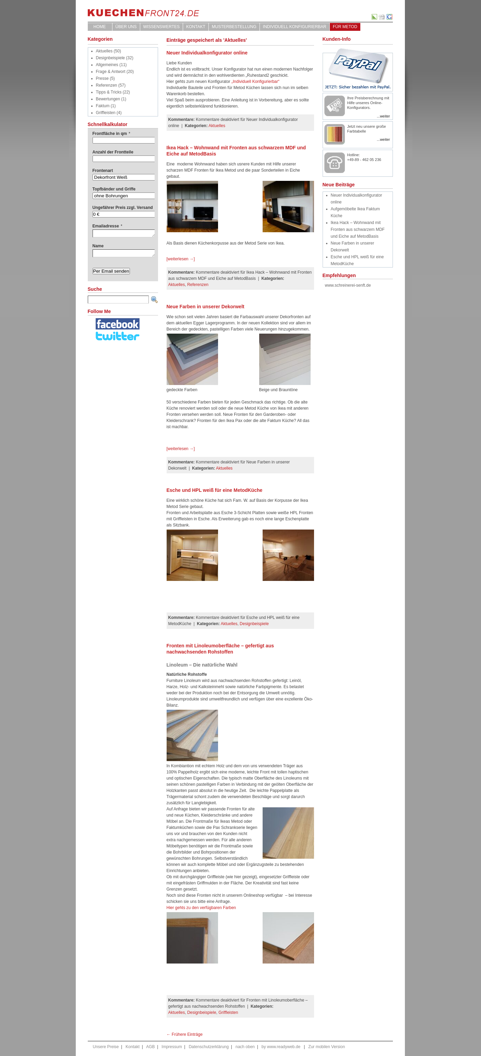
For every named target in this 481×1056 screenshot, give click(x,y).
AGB (150, 1046)
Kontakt (195, 26)
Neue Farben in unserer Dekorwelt (205, 306)
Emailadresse (107, 226)
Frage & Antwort (110, 71)
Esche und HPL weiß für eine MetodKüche (215, 490)
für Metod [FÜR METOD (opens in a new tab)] (345, 26)
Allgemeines (107, 64)
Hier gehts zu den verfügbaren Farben (201, 907)
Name (98, 246)
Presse (102, 78)
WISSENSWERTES (161, 26)
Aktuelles (104, 51)
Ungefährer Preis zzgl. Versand (123, 207)
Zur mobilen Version (326, 1046)
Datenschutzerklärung (209, 1046)
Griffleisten (106, 112)
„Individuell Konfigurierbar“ (255, 81)
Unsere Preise (106, 1046)
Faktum (103, 105)
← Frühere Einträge (185, 1034)
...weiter (383, 116)
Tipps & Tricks (109, 92)
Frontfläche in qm (111, 133)
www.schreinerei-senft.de (348, 285)
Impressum (171, 1046)
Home (100, 26)
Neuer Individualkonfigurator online (207, 52)
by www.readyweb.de (281, 1046)
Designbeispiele (110, 57)
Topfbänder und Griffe (114, 189)
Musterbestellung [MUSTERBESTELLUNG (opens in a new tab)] (234, 26)
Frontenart (103, 170)
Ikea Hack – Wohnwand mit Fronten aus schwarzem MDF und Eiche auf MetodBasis (358, 229)
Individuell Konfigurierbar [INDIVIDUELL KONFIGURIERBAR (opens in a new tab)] (294, 26)
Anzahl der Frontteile (113, 152)
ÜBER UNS (126, 26)
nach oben (245, 1046)
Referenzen (106, 85)
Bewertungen (108, 99)
